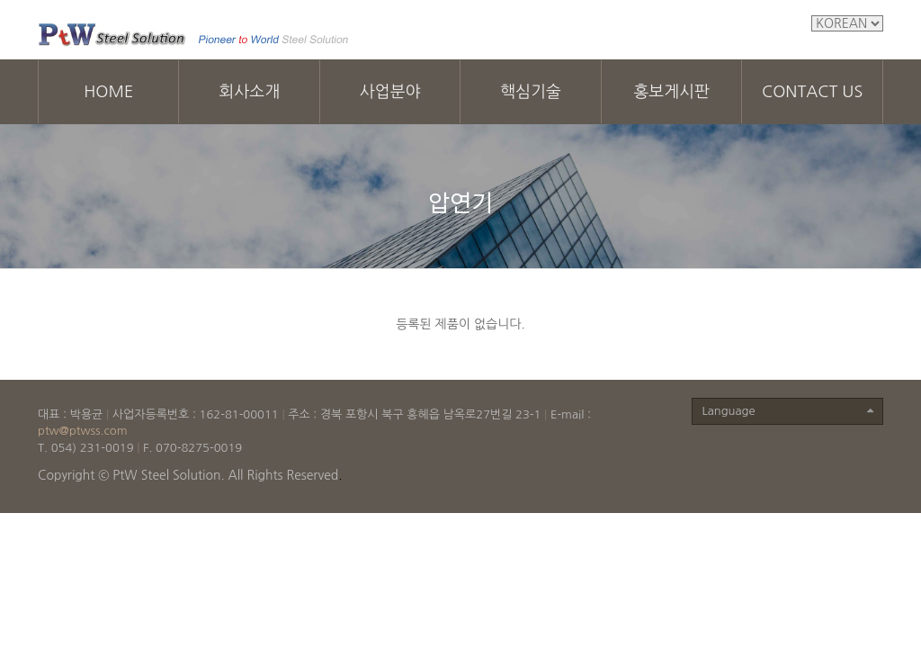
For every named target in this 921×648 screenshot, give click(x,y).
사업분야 (390, 92)
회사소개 (249, 92)
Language (787, 411)
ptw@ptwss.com (83, 430)
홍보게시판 (671, 92)
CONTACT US (812, 92)
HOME (108, 92)
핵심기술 (530, 92)
